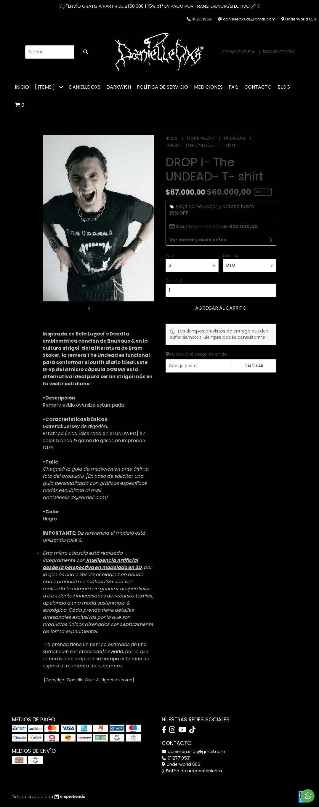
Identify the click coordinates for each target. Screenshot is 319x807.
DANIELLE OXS (84, 87)
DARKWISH (118, 87)
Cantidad (174, 280)
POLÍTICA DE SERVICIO (162, 87)
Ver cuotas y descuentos (197, 240)
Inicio (22, 87)
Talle (170, 255)
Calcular (253, 365)
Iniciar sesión (278, 52)
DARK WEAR (201, 138)
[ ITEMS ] (49, 87)
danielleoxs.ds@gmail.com (193, 752)
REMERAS (235, 138)
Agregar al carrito (220, 308)
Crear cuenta (238, 52)
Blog (284, 87)
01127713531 (176, 758)
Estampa (230, 255)
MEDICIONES (208, 87)
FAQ (233, 87)
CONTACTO (258, 87)
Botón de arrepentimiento (192, 771)
